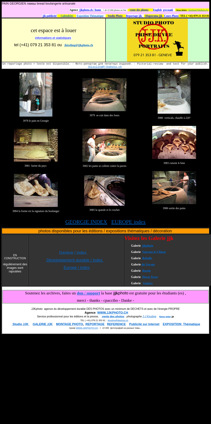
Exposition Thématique (90, 15)
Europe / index (77, 267)
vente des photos (112, 316)
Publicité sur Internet (144, 324)
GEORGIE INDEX (86, 222)
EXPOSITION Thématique (181, 324)
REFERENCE (116, 324)
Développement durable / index (75, 260)
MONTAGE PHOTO (69, 324)
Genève (148, 283)
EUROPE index (128, 222)
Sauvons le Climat (154, 252)
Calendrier (67, 15)
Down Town (150, 277)
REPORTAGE (95, 324)
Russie (146, 270)
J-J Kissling (149, 316)
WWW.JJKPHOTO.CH (112, 312)
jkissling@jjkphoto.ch (198, 10)
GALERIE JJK (43, 324)
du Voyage (148, 264)
